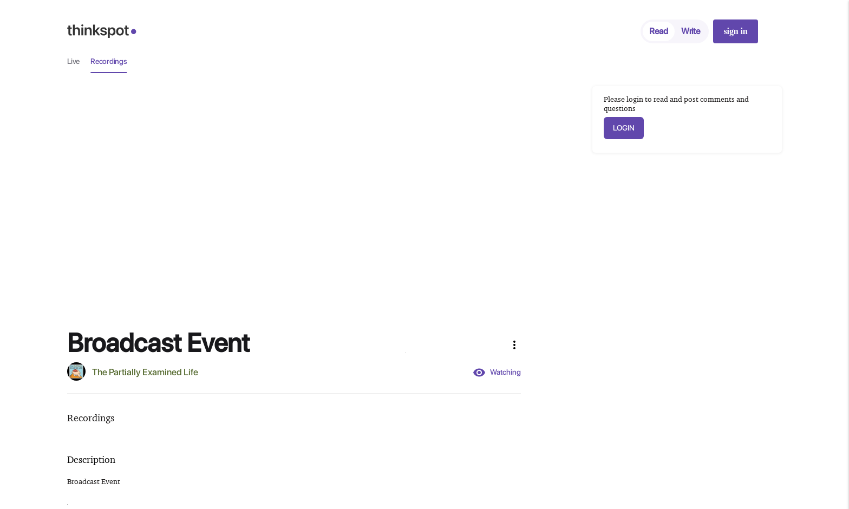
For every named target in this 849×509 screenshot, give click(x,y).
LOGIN (624, 127)
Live (73, 61)
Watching (497, 372)
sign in (735, 31)
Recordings (108, 61)
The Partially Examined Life (145, 372)
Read (658, 31)
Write (690, 31)
